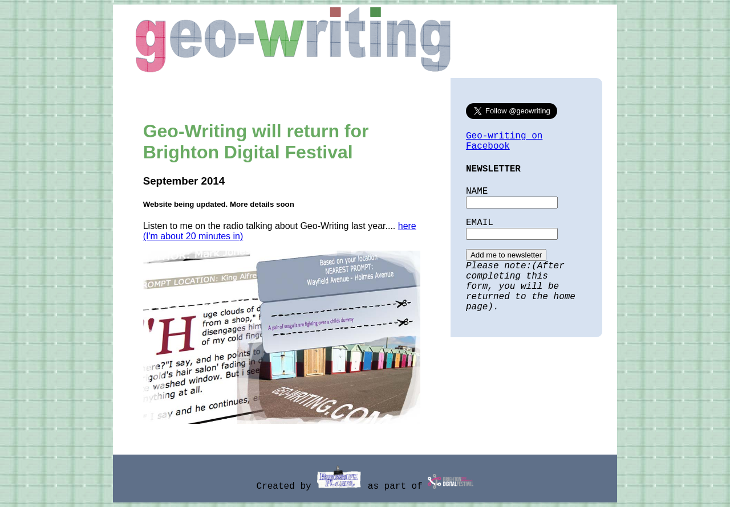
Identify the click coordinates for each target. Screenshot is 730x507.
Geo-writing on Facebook (504, 141)
